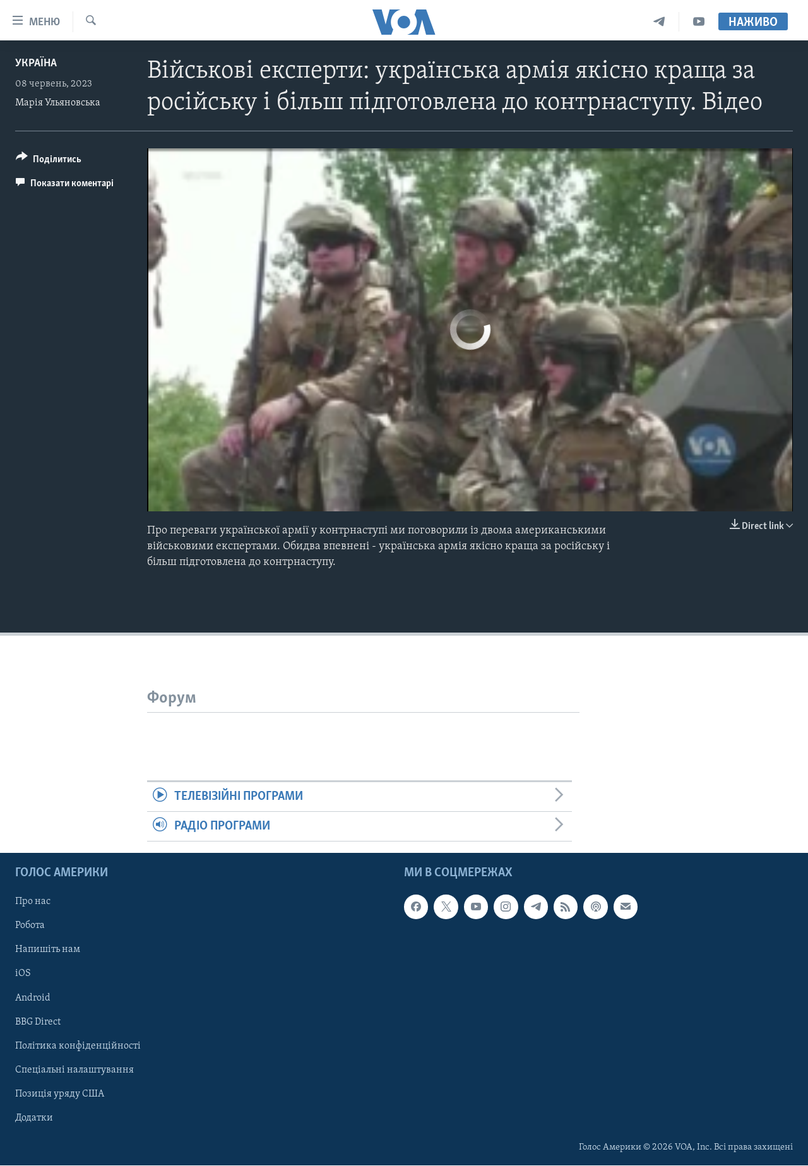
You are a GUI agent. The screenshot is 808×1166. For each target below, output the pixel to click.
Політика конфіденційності (78, 1046)
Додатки (34, 1118)
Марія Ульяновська (57, 103)
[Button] (48, 161)
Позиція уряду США (59, 1094)
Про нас (32, 902)
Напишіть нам (47, 950)
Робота (30, 926)
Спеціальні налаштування (74, 1070)
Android (32, 998)
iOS (23, 974)
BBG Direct (38, 1022)
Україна (36, 63)
